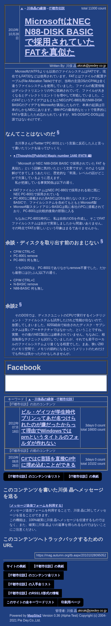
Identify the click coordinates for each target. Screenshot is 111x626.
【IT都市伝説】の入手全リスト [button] (29, 584)
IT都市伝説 (57, 8)
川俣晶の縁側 (36, 8)
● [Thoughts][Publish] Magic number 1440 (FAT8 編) (52, 155)
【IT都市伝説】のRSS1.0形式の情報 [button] (33, 593)
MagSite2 (34, 615)
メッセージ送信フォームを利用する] (36, 505)
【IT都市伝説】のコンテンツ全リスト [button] (33, 476)
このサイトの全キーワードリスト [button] (31, 602)
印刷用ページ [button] (70, 602)
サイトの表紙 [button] (16, 566)
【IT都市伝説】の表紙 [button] (83, 476)
